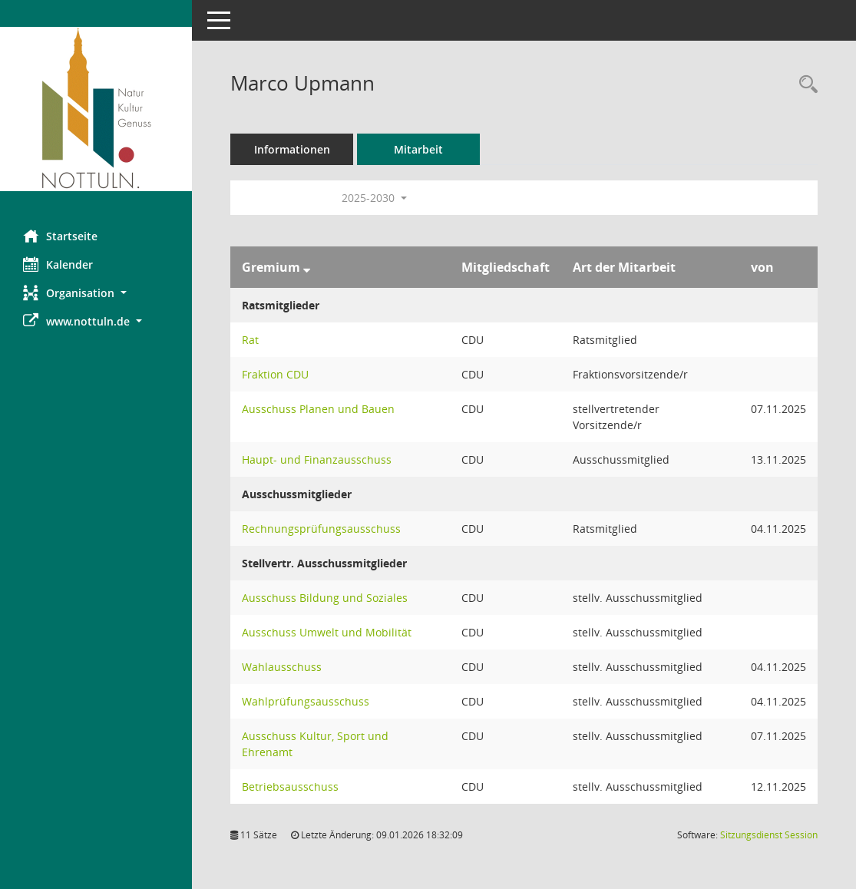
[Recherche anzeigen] (805, 84)
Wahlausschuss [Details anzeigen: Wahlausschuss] (282, 666)
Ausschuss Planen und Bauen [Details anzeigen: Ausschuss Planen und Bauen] (318, 409)
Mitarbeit (418, 149)
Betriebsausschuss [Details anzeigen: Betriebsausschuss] (290, 786)
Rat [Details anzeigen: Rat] (250, 339)
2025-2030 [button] (374, 197)
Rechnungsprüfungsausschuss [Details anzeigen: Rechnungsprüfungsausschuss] (321, 528)
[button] (96, 293)
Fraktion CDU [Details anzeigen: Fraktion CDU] (275, 374)
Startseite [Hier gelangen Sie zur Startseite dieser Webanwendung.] (60, 235)
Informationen (292, 149)
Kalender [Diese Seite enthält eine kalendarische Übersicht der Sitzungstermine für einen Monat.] (58, 264)
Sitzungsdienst (769, 834)
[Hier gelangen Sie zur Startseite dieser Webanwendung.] (96, 109)
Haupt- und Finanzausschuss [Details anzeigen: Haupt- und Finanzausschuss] (317, 459)
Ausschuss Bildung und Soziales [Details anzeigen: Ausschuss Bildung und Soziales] (325, 597)
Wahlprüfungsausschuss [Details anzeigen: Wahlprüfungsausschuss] (305, 701)
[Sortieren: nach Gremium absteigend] (306, 267)
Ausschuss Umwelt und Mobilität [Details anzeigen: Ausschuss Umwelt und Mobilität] (326, 632)
